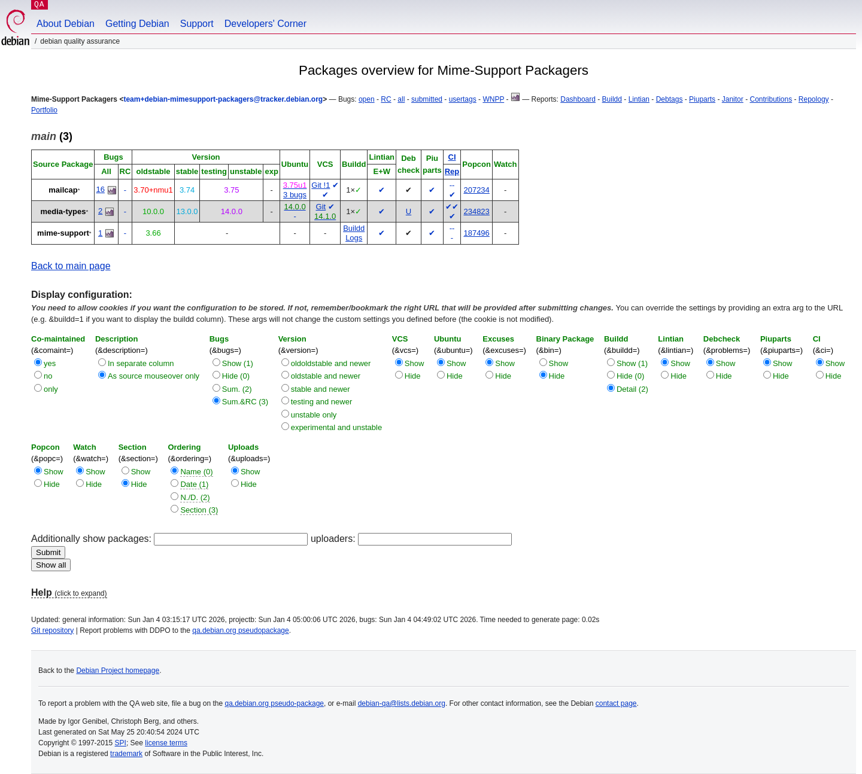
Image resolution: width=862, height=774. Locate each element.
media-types (63, 211)
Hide (413, 375)
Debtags (669, 99)
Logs (353, 237)
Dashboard (578, 99)
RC (386, 99)
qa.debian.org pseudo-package (274, 703)
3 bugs (294, 194)
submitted (426, 99)
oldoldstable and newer (331, 363)
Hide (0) (236, 375)
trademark (126, 753)
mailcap (62, 189)
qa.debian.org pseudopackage (240, 630)
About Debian (66, 24)
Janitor (732, 99)
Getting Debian (137, 24)
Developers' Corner (265, 24)
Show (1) (237, 363)
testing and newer (322, 401)
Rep (452, 171)
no (48, 375)
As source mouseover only (153, 375)
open (367, 99)
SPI (120, 743)
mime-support (63, 232)
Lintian (639, 99)
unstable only (314, 414)
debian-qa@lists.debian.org (401, 703)
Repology (814, 99)
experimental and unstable (337, 427)
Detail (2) (632, 389)
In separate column (141, 363)
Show (414, 363)
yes (50, 363)
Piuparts (702, 99)
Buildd (612, 99)
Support (197, 24)
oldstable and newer (325, 375)
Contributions (770, 99)
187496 (476, 232)
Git (321, 206)
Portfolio (44, 110)
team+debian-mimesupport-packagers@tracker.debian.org (223, 99)
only (51, 389)
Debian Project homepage (117, 670)
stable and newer (320, 389)
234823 (476, 211)
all (401, 99)
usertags (462, 99)
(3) (51, 136)
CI (452, 157)
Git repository (52, 630)
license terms (166, 743)
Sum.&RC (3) (245, 401)
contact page (616, 703)
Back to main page (71, 266)
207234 (476, 189)
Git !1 (320, 185)
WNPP (493, 99)
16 (100, 189)
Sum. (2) (237, 389)
